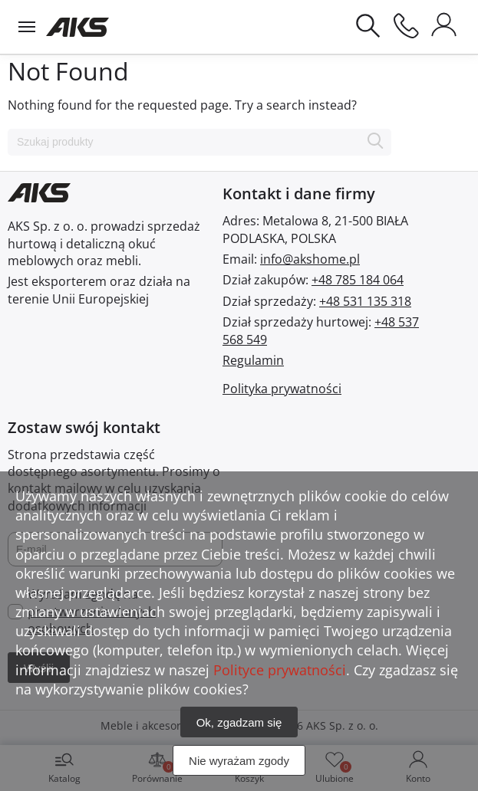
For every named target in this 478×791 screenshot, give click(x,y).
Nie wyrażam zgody (239, 760)
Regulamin (253, 360)
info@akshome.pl (310, 259)
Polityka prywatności (282, 388)
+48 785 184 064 (358, 279)
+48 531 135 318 (365, 301)
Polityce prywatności (279, 670)
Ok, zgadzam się (239, 722)
